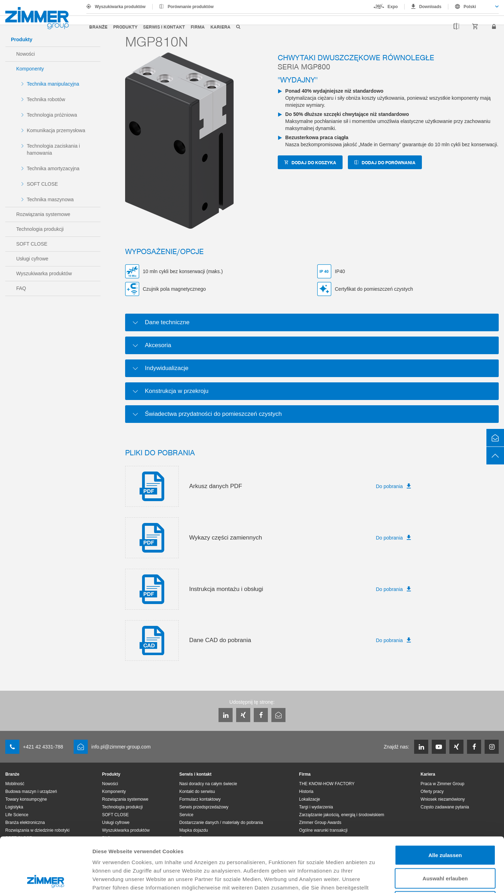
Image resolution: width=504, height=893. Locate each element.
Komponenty (30, 69)
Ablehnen (445, 847)
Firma (198, 26)
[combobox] (473, 6)
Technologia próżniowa (52, 115)
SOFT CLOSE (42, 184)
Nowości (25, 54)
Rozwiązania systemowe (43, 214)
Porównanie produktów (191, 6)
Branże (98, 26)
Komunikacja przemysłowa (56, 130)
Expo (393, 6)
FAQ (21, 288)
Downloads (430, 6)
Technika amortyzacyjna (53, 168)
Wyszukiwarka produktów (120, 6)
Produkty (125, 26)
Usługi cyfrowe (32, 258)
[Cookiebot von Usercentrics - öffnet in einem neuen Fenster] (45, 879)
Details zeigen (375, 879)
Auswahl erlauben (445, 824)
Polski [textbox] (469, 6)
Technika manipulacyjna (53, 84)
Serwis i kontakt (164, 26)
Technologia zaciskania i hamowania (53, 149)
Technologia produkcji (40, 229)
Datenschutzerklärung (315, 841)
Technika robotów (46, 99)
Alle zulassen (445, 800)
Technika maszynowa (50, 199)
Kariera (220, 26)
